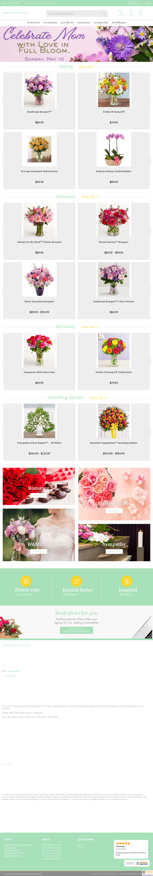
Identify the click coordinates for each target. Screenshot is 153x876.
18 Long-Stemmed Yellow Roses (39, 171)
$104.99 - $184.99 (113, 453)
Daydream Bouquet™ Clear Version (114, 301)
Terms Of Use (97, 874)
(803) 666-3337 (13, 3)
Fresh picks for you (76, 617)
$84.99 (39, 122)
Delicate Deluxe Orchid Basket (113, 171)
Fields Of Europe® (114, 111)
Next (148, 101)
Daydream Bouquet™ (39, 111)
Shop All (85, 67)
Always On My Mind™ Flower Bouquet (39, 242)
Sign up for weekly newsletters (76, 630)
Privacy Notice (111, 874)
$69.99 (39, 383)
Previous (4, 101)
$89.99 (114, 182)
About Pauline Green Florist (16, 644)
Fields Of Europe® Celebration (114, 372)
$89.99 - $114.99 (39, 312)
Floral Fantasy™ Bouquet (113, 242)
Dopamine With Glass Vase (39, 372)
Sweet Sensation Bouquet (39, 301)
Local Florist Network (128, 874)
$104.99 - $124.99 (39, 453)
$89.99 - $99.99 (113, 252)
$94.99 (39, 182)
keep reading (14, 671)
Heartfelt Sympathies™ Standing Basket (113, 443)
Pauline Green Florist (15, 12)
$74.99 (114, 122)
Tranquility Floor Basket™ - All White (39, 443)
